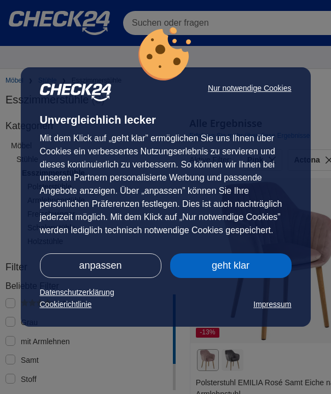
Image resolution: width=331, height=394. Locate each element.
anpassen (100, 265)
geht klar (230, 265)
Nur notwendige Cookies (250, 88)
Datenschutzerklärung (77, 292)
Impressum (272, 304)
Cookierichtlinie (66, 304)
